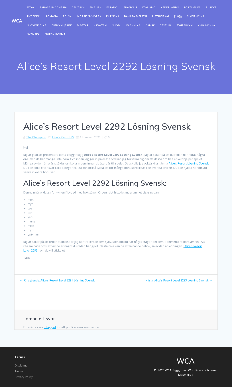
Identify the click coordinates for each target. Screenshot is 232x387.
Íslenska (112, 16)
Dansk (150, 25)
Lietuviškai (160, 16)
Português (192, 7)
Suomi (116, 25)
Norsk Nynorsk (89, 16)
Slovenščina (36, 25)
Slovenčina (196, 16)
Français (130, 7)
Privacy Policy (24, 377)
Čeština (166, 25)
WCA (17, 20)
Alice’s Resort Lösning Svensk (189, 163)
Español (112, 7)
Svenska (33, 34)
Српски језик (62, 25)
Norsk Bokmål (56, 34)
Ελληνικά (133, 25)
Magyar (83, 25)
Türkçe (211, 7)
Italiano (149, 7)
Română (52, 16)
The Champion (36, 137)
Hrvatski (100, 25)
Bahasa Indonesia (53, 7)
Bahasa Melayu (135, 16)
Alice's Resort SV (63, 137)
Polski (67, 16)
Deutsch (78, 7)
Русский (33, 16)
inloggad (50, 327)
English (95, 7)
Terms (19, 371)
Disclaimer (22, 365)
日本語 (178, 16)
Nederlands (169, 7)
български (185, 25)
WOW (30, 7)
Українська (206, 25)
